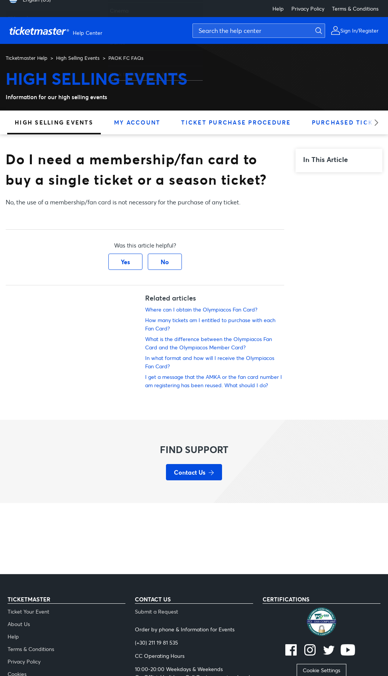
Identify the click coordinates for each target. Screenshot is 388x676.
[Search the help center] (258, 30)
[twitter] (328, 650)
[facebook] (291, 650)
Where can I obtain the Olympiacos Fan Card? (201, 309)
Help (278, 8)
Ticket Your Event (28, 611)
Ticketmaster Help (26, 58)
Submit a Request (156, 611)
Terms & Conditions (355, 8)
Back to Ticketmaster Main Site (147, 70)
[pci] (321, 622)
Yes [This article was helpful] (125, 262)
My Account (137, 122)
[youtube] (347, 650)
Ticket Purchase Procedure (236, 122)
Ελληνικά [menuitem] (18, 15)
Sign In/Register (359, 30)
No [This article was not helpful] (165, 262)
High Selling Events (78, 58)
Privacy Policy (307, 8)
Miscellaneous (126, 54)
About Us (19, 624)
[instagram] (310, 650)
